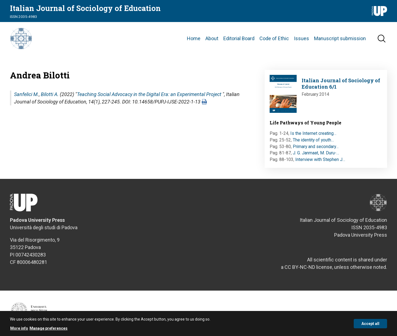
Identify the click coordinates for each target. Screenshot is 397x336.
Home (193, 38)
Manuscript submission (340, 38)
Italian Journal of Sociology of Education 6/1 (341, 83)
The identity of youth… (313, 140)
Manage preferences (48, 330)
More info (19, 330)
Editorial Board (238, 38)
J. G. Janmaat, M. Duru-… (316, 152)
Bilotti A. (50, 94)
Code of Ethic (274, 38)
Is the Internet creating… (313, 133)
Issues (301, 38)
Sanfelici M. (26, 94)
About (211, 38)
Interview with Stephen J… (320, 159)
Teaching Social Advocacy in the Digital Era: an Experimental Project (149, 94)
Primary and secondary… (316, 146)
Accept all (370, 325)
